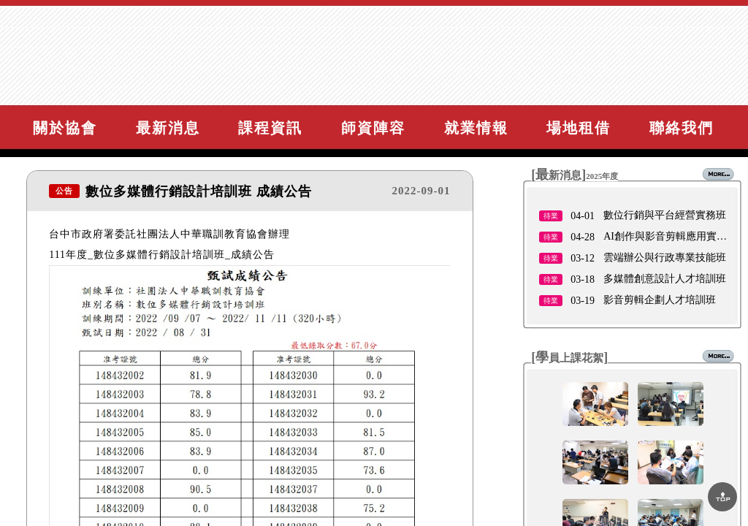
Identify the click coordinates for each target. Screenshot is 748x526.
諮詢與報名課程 (688, 82)
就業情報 (476, 128)
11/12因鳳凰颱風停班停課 (660, 238)
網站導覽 (708, 55)
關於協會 (65, 128)
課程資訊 (270, 128)
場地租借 (578, 128)
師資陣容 (373, 128)
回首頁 (714, 28)
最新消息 (168, 128)
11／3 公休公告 (637, 280)
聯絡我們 (681, 128)
